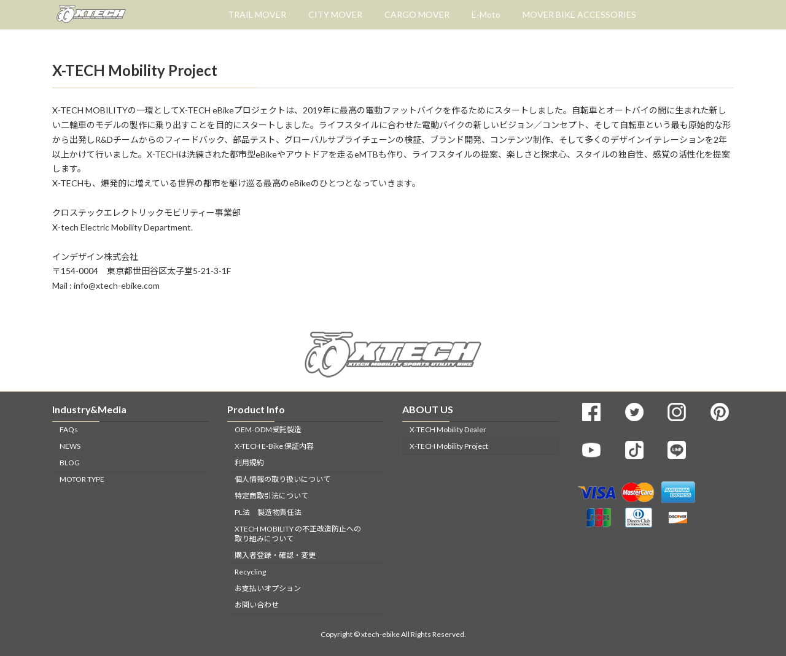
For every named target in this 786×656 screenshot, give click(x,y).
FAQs (69, 429)
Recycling (250, 571)
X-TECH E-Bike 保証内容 (274, 446)
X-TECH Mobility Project (449, 446)
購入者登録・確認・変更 (275, 555)
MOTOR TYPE (82, 479)
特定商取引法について (271, 495)
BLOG (70, 462)
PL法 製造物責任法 (268, 512)
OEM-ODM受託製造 (268, 429)
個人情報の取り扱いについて (282, 479)
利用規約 (249, 462)
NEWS (70, 446)
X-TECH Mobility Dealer (448, 429)
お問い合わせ (257, 604)
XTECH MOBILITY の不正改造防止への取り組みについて (298, 533)
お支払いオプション (268, 588)
